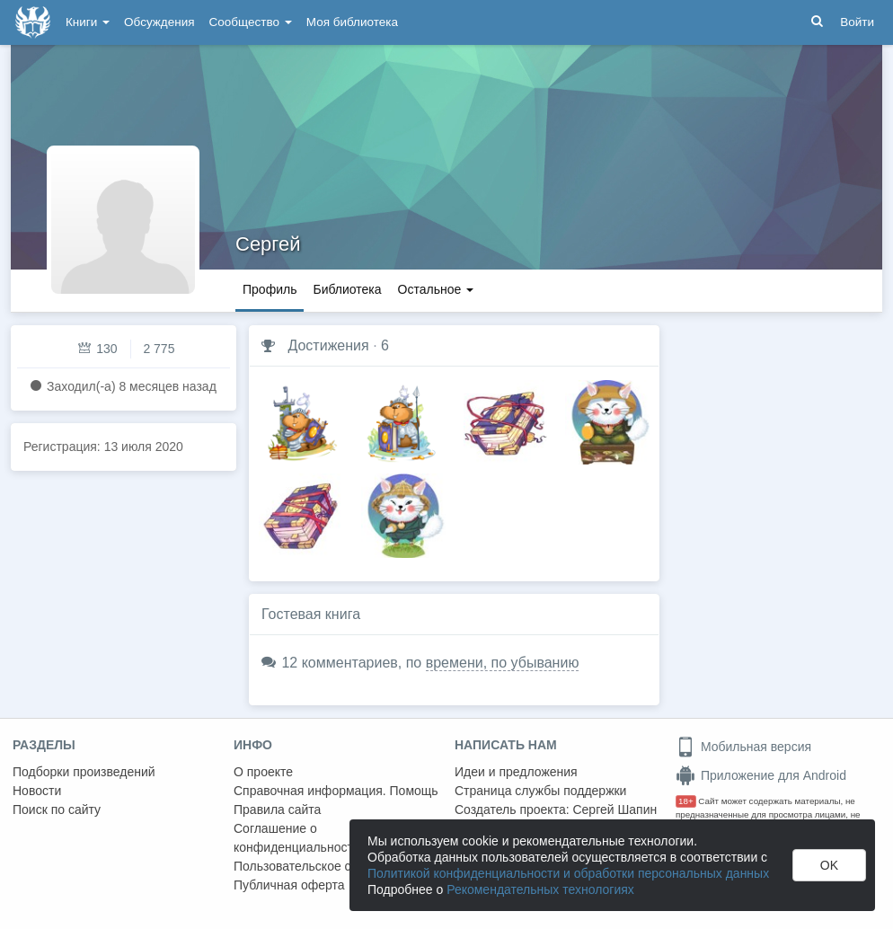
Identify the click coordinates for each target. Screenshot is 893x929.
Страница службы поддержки (540, 790)
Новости (37, 790)
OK (829, 865)
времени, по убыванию (502, 662)
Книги (88, 22)
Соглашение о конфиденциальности (297, 837)
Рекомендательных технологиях (540, 889)
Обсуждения (159, 22)
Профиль (269, 289)
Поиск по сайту (57, 809)
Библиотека (347, 289)
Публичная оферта (289, 885)
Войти (857, 22)
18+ (686, 801)
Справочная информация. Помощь (336, 790)
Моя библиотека (352, 22)
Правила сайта (277, 809)
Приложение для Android (761, 775)
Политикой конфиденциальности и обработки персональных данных (568, 873)
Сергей (267, 244)
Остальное (436, 289)
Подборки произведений (84, 772)
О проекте (263, 772)
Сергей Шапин (614, 809)
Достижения (327, 345)
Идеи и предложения (516, 772)
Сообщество (250, 22)
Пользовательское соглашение (324, 866)
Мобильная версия (743, 746)
